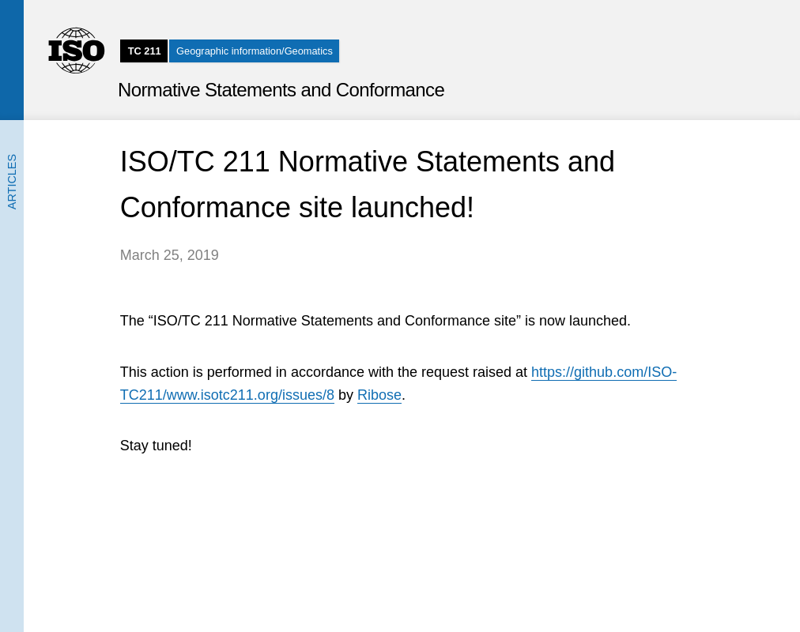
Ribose (379, 395)
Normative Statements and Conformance (281, 89)
